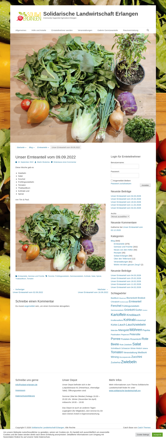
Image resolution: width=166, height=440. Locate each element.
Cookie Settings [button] (143, 435)
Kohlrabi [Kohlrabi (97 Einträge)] (129, 320)
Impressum (20, 390)
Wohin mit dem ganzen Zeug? (127, 264)
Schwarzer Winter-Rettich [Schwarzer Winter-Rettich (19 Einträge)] (131, 348)
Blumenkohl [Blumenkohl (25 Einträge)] (132, 298)
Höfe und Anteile (39, 30)
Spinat (98, 276)
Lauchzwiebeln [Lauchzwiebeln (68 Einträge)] (136, 324)
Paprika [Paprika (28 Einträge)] (146, 330)
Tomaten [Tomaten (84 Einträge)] (117, 352)
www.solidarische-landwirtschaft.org (125, 390)
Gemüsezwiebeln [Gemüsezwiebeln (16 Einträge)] (117, 310)
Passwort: (115, 171)
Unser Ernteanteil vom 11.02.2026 (126, 205)
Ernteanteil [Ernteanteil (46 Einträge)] (135, 301)
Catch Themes (144, 427)
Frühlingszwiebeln (62, 276)
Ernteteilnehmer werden (61, 30)
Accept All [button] (157, 435)
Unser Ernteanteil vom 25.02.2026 (126, 199)
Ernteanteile (43, 147)
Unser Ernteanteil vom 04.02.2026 (126, 208)
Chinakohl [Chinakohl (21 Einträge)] (115, 302)
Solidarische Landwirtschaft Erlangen (90, 14)
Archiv (113, 213)
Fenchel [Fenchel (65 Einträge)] (116, 305)
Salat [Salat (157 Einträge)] (136, 344)
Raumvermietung (130, 30)
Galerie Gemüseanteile (108, 30)
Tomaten (30, 279)
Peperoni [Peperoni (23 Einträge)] (125, 334)
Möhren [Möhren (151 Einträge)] (135, 330)
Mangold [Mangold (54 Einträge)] (123, 330)
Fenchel (51, 276)
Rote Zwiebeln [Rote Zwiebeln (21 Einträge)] (126, 345)
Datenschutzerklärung (25, 396)
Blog (31, 147)
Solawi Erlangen (121, 256)
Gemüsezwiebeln (76, 276)
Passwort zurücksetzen (121, 183)
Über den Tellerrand (122, 258)
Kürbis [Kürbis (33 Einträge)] (114, 324)
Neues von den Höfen (123, 250)
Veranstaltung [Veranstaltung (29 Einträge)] (130, 352)
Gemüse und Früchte (36, 276)
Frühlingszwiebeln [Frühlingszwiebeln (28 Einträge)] (130, 306)
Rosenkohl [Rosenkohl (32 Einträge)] (135, 339)
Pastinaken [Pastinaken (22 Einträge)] (116, 335)
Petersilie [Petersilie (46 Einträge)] (135, 334)
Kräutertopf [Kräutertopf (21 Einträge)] (141, 320)
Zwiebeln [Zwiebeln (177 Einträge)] (128, 362)
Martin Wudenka (43, 162)
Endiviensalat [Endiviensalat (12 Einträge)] (124, 302)
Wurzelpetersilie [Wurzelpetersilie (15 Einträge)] (125, 357)
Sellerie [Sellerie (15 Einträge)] (145, 348)
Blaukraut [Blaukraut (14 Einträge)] (122, 298)
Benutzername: (117, 162)
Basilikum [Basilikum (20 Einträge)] (115, 298)
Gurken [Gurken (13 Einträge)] (144, 310)
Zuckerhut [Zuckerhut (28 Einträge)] (116, 362)
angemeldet (29, 306)
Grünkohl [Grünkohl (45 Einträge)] (129, 309)
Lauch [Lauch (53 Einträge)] (121, 324)
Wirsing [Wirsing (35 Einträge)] (115, 357)
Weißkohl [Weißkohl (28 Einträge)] (142, 352)
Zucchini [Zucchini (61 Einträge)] (136, 356)
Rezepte (117, 253)
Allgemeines (21, 30)
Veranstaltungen (85, 30)
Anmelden (145, 185)
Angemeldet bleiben (122, 180)
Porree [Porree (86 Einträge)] (116, 339)
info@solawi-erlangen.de (26, 384)
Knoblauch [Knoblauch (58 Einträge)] (133, 315)
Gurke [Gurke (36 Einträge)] (138, 310)
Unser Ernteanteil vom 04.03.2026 (126, 196)
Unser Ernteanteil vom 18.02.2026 (126, 202)
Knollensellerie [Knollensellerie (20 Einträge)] (117, 320)
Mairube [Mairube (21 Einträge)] (114, 330)
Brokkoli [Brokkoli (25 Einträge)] (141, 298)
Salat (93, 276)
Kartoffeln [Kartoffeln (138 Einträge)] (118, 315)
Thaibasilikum (21, 279)
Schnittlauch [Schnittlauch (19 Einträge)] (116, 348)
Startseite (21, 147)
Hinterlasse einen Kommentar (65, 162)
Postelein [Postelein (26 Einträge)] (125, 339)
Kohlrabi (87, 276)
